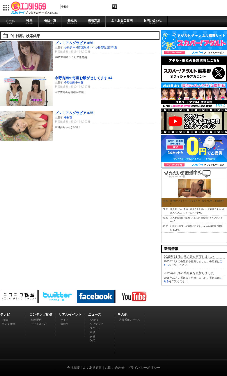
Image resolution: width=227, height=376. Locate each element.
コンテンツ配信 (40, 314)
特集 (29, 21)
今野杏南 (69, 82)
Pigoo (5, 319)
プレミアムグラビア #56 (74, 43)
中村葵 (77, 47)
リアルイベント (70, 314)
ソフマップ (96, 323)
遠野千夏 (111, 47)
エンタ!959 (8, 323)
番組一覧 (50, 21)
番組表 (72, 21)
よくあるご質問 (122, 21)
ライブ (64, 319)
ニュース (94, 314)
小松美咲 (100, 47)
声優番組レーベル (129, 319)
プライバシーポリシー (143, 367)
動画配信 (36, 319)
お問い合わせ (153, 21)
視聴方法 (94, 21)
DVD (92, 340)
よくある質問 (92, 367)
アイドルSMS (39, 323)
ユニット (95, 328)
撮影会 (64, 323)
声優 (92, 332)
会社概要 (73, 367)
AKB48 (94, 319)
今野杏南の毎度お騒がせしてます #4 (83, 78)
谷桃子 (68, 47)
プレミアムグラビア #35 (74, 113)
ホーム (10, 21)
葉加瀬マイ (87, 47)
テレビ (5, 314)
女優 (92, 336)
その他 (122, 314)
